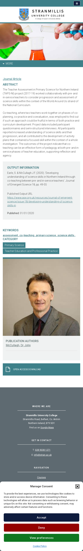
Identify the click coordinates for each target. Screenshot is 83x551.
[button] (77, 486)
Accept (41, 517)
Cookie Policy (40, 546)
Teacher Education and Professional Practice (31, 251)
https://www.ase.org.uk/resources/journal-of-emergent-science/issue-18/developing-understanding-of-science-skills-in (40, 201)
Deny (41, 527)
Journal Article (12, 79)
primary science (46, 235)
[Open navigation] (77, 3)
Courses (41, 477)
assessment (10, 235)
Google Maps (47, 427)
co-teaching (27, 235)
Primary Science (14, 245)
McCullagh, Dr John (18, 345)
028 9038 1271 (43, 450)
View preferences (41, 538)
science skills (66, 235)
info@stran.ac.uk (43, 455)
